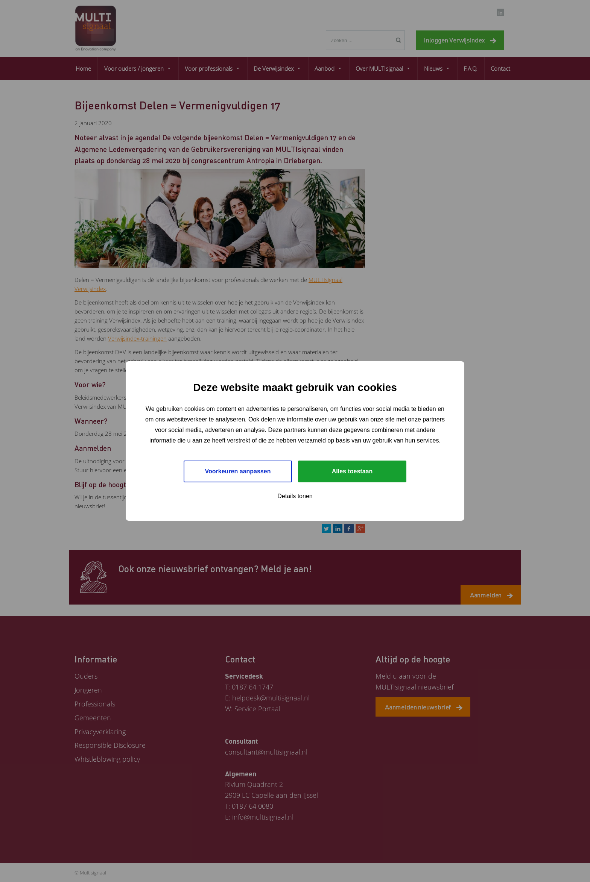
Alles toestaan (352, 471)
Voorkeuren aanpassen (238, 471)
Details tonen (294, 496)
